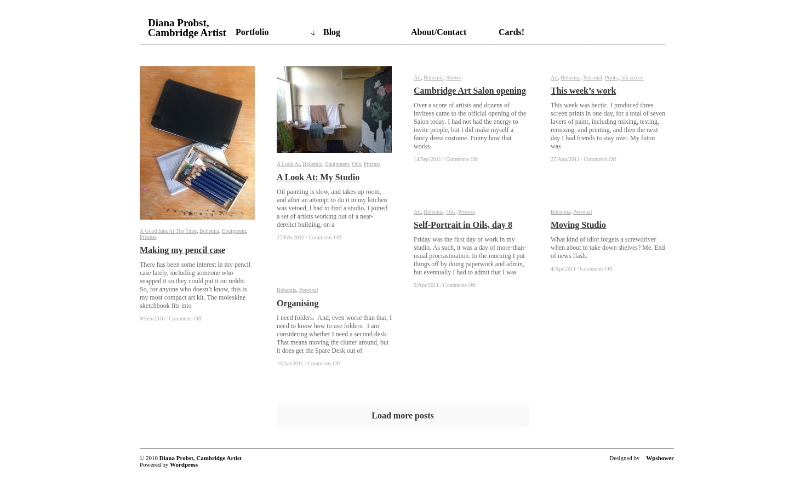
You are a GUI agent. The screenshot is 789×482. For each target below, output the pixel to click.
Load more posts (402, 415)
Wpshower (660, 458)
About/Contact (438, 32)
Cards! (511, 32)
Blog (331, 32)
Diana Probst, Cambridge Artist (187, 28)
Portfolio (252, 32)
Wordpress (184, 464)
